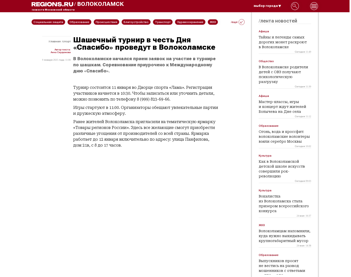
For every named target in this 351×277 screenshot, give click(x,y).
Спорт (66, 41)
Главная (55, 41)
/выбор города (267, 6)
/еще (238, 22)
